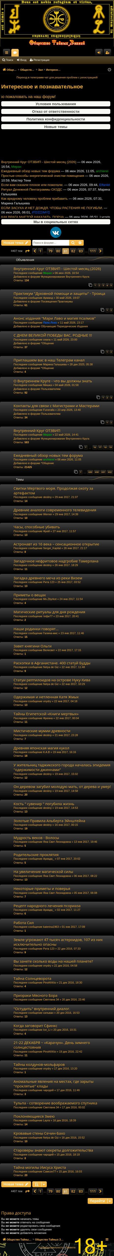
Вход (23, 59)
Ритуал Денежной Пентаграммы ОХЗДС (31, 196)
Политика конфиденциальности (55, 119)
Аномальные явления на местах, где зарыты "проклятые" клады (54, 1083)
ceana (46, 339)
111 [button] (93, 251)
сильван (48, 1012)
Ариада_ (48, 858)
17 (100, 447)
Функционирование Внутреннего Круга (65, 276)
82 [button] (73, 251)
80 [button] (58, 251)
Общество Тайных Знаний (32, 52)
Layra (46, 1120)
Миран (47, 272)
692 (110, 472)
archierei (48, 459)
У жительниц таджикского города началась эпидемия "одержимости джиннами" (62, 767)
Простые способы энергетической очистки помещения (42, 183)
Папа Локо (50, 322)
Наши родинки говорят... (36, 628)
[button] (27, 251)
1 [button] (40, 251)
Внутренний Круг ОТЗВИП (37, 430)
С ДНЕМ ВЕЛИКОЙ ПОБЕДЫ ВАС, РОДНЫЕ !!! (53, 335)
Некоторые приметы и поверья (42, 888)
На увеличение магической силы (43, 871)
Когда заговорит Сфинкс (35, 1025)
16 (95, 447)
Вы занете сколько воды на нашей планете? (53, 961)
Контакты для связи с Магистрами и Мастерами (56, 405)
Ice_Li (46, 1029)
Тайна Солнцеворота (32, 978)
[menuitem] (50, 1247)
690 (97, 472)
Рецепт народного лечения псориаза (47, 905)
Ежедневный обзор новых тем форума (30, 178)
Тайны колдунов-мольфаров (39, 1064)
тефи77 (47, 616)
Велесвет (49, 650)
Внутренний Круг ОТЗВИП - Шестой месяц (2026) (38, 169)
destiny (47, 497)
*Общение (47, 343)
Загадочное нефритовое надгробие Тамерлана (56, 560)
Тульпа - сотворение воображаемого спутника (55, 1102)
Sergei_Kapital (52, 548)
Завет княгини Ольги (33, 645)
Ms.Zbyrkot (49, 599)
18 (105, 447)
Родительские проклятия (36, 854)
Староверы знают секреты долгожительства (53, 1150)
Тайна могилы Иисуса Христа (40, 1167)
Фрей (46, 531)
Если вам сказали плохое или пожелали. (32, 192)
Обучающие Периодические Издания (64, 326)
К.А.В (46, 752)
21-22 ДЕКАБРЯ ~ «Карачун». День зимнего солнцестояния (52, 1045)
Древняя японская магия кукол (41, 747)
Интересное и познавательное (42, 87)
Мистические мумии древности (42, 730)
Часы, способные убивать (37, 526)
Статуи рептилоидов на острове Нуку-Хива (52, 679)
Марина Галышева (54, 364)
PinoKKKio (49, 982)
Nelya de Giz (51, 667)
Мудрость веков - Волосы (36, 837)
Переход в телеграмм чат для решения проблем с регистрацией (57, 77)
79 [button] (50, 251)
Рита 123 (48, 582)
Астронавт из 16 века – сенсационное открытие (56, 544)
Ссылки (7, 53)
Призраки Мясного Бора (35, 995)
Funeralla (48, 409)
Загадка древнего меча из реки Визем (48, 577)
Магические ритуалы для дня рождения (49, 611)
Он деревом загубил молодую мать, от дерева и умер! (62, 786)
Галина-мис (50, 633)
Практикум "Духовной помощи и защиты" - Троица (59, 293)
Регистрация (41, 59)
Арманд (48, 297)
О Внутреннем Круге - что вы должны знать (53, 380)
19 (110, 447)
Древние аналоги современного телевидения (55, 509)
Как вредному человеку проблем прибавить (34, 205)
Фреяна (48, 718)
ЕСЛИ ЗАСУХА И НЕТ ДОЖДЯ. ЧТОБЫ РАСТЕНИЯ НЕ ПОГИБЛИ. (52, 215)
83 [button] (81, 251)
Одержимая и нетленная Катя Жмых (46, 696)
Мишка (47, 385)
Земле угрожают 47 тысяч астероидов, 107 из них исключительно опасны (58, 942)
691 (103, 472)
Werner (47, 514)
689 (90, 472)
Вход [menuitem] (100, 53)
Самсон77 (49, 1171)
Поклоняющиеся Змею (34, 1116)
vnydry (47, 701)
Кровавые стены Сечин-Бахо (39, 1133)
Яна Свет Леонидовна (57, 841)
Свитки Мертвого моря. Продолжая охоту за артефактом (53, 490)
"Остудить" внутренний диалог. (42, 1008)
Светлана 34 (51, 999)
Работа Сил (24, 922)
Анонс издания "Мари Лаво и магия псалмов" (55, 318)
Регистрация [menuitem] (108, 53)
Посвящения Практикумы (57, 301)
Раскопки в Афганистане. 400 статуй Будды (52, 662)
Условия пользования (56, 104)
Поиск (9, 59)
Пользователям (50, 388)
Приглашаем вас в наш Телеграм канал (49, 359)
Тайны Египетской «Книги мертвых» (46, 713)
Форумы (59, 53)
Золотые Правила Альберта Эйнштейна (49, 820)
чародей (48, 1090)
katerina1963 (51, 926)
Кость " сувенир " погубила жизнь (44, 803)
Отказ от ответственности (55, 111)
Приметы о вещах (30, 594)
